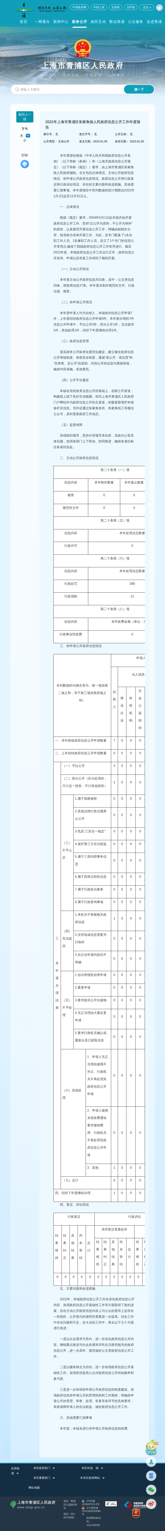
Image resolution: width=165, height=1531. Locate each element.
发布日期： (122, 141)
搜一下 (138, 89)
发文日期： (86, 141)
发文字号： (86, 134)
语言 (147, 7)
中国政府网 (79, 7)
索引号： (49, 134)
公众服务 (135, 22)
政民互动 (98, 22)
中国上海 (99, 7)
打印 (24, 161)
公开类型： (50, 141)
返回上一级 (24, 117)
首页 (23, 22)
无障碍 (115, 7)
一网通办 (42, 22)
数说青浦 (117, 22)
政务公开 (79, 22)
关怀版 (131, 7)
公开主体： (122, 134)
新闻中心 (61, 22)
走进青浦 (154, 22)
